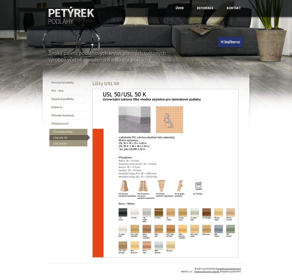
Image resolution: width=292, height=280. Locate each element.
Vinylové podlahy (62, 99)
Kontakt (234, 8)
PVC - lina (57, 91)
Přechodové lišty (62, 131)
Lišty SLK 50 (60, 143)
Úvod (180, 8)
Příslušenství (59, 123)
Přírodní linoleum (62, 115)
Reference (205, 8)
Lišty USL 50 (60, 137)
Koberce (56, 107)
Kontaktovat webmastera (228, 268)
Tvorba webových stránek (206, 271)
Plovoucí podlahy (62, 82)
